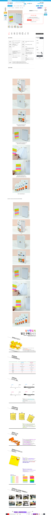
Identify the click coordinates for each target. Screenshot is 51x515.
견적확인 (40, 57)
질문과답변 (39, 0)
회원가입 (33, 0)
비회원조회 (35, 0)
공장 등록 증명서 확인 (10, 0)
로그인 (31, 0)
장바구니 (37, 0)
